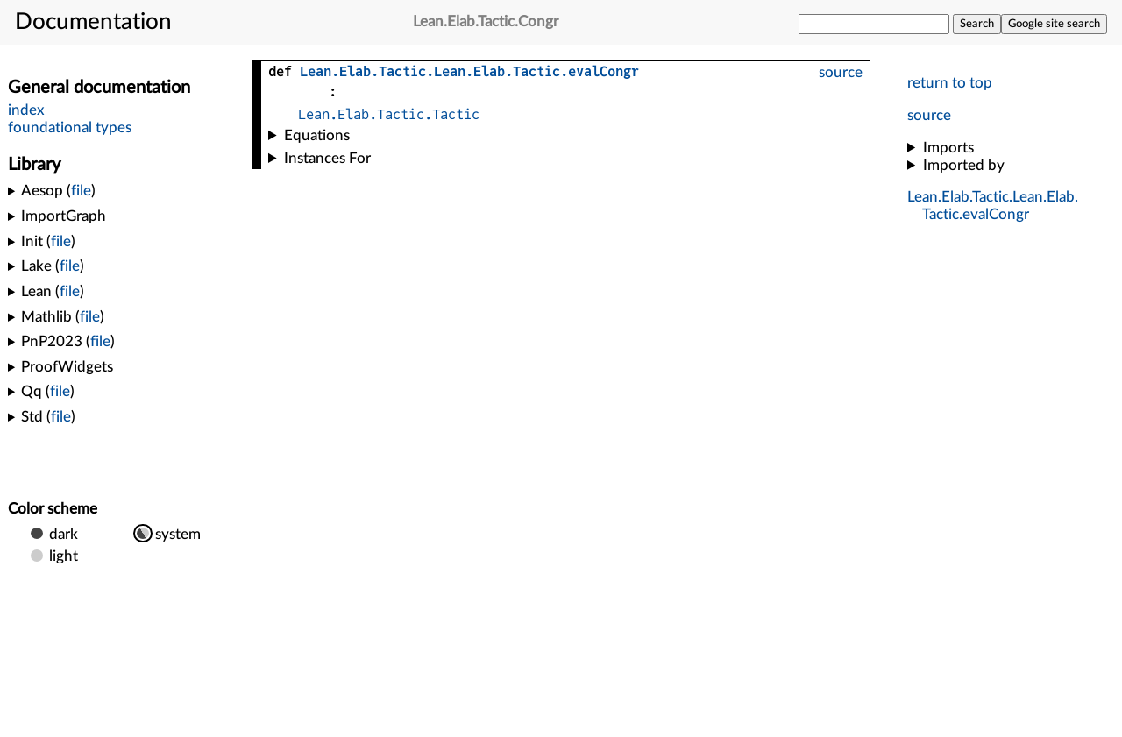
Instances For (327, 158)
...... (469, 71)
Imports (948, 147)
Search (977, 24)
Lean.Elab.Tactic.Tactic (388, 114)
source (929, 115)
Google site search (1054, 24)
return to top (949, 82)
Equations (317, 135)
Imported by (964, 165)
